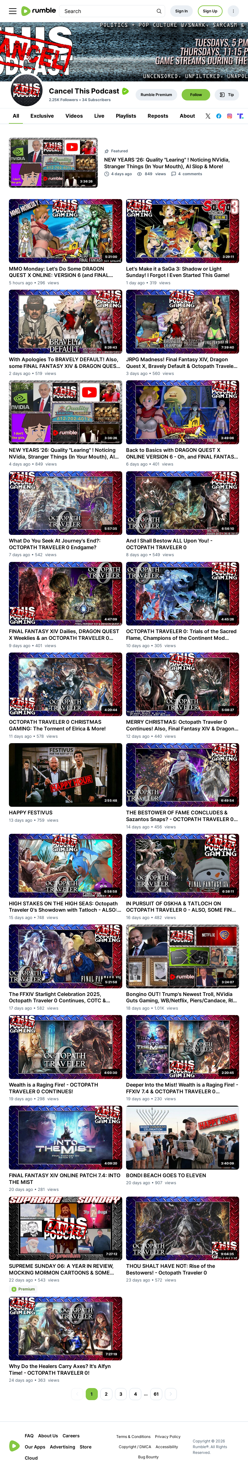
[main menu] (12, 11)
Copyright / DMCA (135, 1453)
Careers (71, 1442)
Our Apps (35, 1453)
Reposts (158, 123)
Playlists (126, 123)
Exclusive (42, 123)
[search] (106, 11)
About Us (48, 1442)
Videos (74, 123)
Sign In (181, 11)
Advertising (62, 1453)
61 (156, 1401)
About (187, 123)
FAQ (29, 1442)
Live (99, 123)
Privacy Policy (168, 1443)
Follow (196, 101)
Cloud (31, 1465)
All (16, 123)
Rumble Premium (156, 101)
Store (85, 1453)
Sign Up (210, 11)
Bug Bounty (148, 1464)
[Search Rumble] (159, 11)
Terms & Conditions (133, 1443)
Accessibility (167, 1453)
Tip (227, 101)
